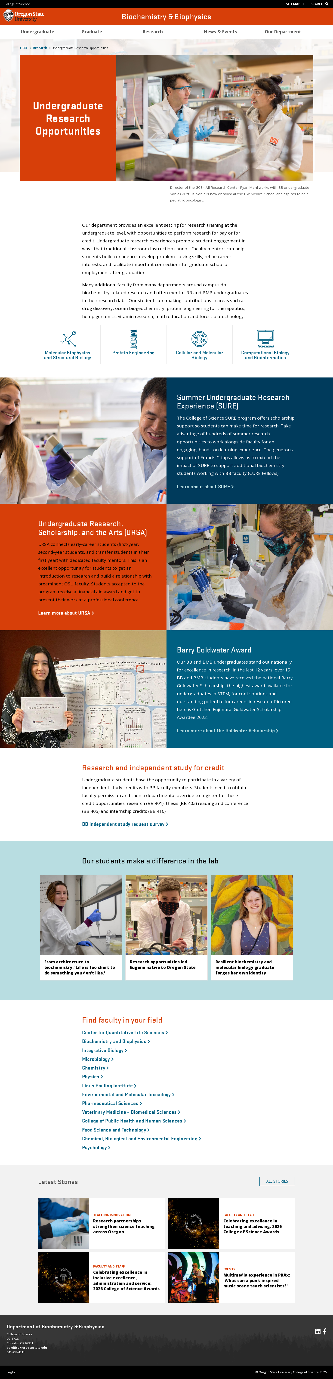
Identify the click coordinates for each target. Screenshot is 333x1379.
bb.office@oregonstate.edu (27, 1347)
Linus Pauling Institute (109, 1085)
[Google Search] (320, 4)
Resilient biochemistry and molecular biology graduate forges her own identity (245, 967)
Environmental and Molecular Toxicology (128, 1094)
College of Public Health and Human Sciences (134, 1120)
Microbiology (98, 1058)
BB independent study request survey (125, 823)
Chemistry (95, 1067)
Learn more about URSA (66, 612)
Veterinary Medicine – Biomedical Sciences (131, 1111)
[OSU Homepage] (23, 21)
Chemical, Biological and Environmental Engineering (141, 1138)
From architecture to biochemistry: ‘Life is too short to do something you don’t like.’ (79, 967)
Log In (11, 1372)
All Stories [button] (277, 1181)
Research (39, 48)
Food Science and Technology (116, 1129)
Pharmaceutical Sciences (112, 1103)
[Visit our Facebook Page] (325, 1332)
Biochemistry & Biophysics (166, 16)
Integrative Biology (104, 1050)
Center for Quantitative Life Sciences (125, 1032)
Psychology (96, 1147)
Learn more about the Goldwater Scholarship (228, 730)
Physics (92, 1076)
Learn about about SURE (205, 486)
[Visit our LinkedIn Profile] (318, 1332)
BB (25, 48)
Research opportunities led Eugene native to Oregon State (163, 964)
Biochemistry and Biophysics (116, 1041)
